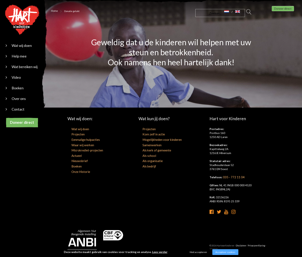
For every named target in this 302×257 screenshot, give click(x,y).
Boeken (18, 88)
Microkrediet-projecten (81, 149)
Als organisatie (147, 159)
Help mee (19, 56)
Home (54, 11)
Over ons (19, 98)
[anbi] (82, 242)
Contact (18, 109)
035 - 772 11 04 (232, 177)
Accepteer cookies (225, 252)
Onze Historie (75, 169)
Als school (144, 154)
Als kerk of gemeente (150, 149)
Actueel (72, 154)
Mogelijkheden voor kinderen (155, 139)
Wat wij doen (22, 45)
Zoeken (249, 13)
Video (16, 77)
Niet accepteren (198, 252)
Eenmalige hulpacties (79, 139)
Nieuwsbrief (74, 159)
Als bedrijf (144, 164)
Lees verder (160, 252)
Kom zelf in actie (148, 134)
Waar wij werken (77, 144)
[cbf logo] (113, 237)
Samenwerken (146, 144)
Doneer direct (22, 122)
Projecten (73, 134)
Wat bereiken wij (25, 67)
